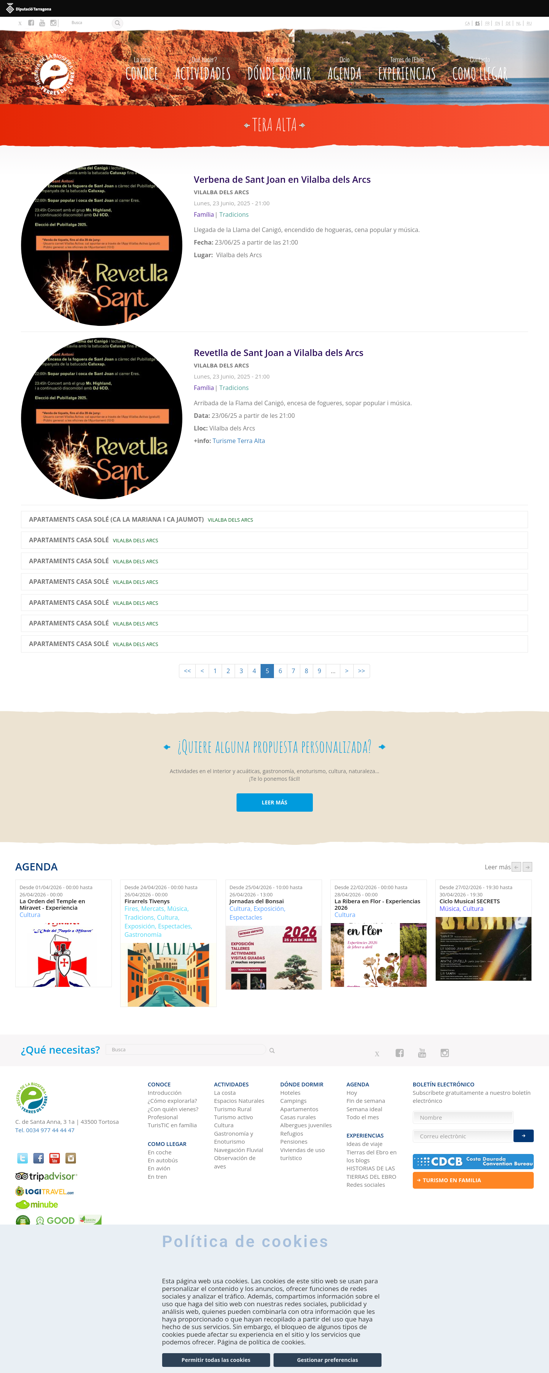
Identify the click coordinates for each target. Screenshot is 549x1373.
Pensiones (294, 1141)
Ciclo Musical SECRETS (470, 901)
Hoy (351, 1092)
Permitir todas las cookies (216, 1360)
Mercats (152, 908)
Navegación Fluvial (238, 1150)
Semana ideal (364, 1109)
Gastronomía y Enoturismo (233, 1137)
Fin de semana (365, 1100)
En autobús (163, 1160)
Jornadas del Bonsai (257, 901)
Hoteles (290, 1092)
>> (361, 671)
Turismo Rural (232, 1109)
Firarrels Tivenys (147, 901)
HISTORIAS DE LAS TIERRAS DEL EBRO (371, 1172)
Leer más (361, 219)
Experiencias (407, 66)
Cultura (29, 914)
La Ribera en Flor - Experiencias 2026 (377, 904)
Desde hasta (55, 891)
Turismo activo (233, 1117)
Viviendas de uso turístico (302, 1154)
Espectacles (174, 926)
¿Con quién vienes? (173, 1109)
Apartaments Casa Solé (69, 540)
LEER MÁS (274, 802)
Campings (293, 1100)
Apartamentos (299, 1109)
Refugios (291, 1133)
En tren (157, 1176)
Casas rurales (298, 1117)
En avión (159, 1168)
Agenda (345, 66)
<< (187, 671)
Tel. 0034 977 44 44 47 (44, 1130)
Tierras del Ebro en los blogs (371, 1156)
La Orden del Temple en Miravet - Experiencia (52, 904)
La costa (225, 1092)
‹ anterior (516, 867)
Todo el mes (362, 1117)
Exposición (139, 926)
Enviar (524, 1136)
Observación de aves (235, 1162)
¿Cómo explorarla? (172, 1100)
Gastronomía (142, 934)
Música (177, 908)
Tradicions (139, 917)
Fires (131, 908)
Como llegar (480, 66)
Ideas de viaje (364, 1143)
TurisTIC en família (172, 1125)
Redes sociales (365, 1184)
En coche (159, 1152)
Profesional (163, 1117)
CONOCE (142, 66)
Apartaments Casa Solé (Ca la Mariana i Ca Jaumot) (116, 519)
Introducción (165, 1092)
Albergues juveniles (306, 1125)
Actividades (203, 66)
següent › (527, 867)
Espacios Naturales (239, 1100)
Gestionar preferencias (327, 1360)
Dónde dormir (279, 66)
